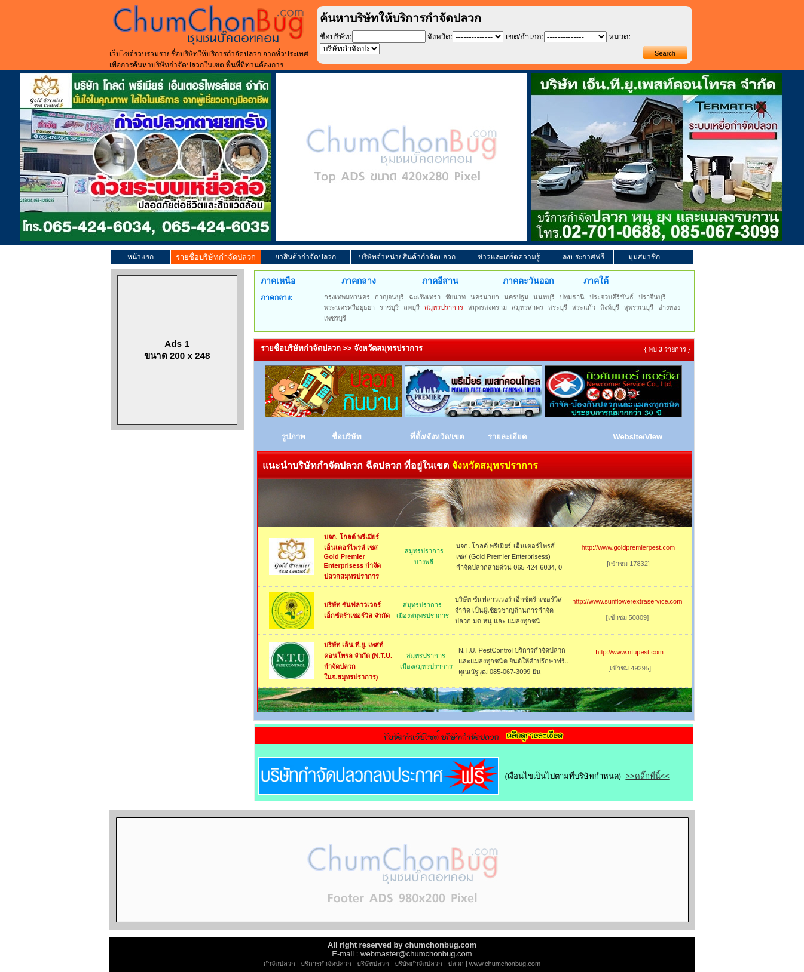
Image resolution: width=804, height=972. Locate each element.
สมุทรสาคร (527, 307)
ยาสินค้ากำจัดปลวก (305, 257)
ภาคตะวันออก (528, 280)
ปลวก (456, 963)
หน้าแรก (140, 257)
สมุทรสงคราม (487, 307)
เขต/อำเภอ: (525, 36)
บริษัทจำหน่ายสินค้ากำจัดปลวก (407, 257)
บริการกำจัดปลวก (326, 963)
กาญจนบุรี (389, 296)
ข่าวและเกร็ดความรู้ (509, 257)
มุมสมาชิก (644, 257)
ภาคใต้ (596, 280)
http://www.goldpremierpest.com (628, 547)
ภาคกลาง (358, 280)
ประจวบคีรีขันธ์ (611, 296)
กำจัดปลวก (279, 963)
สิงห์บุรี (609, 307)
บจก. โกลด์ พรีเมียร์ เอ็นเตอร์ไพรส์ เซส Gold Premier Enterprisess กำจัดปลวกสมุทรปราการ (352, 556)
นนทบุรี (544, 296)
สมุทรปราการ (443, 307)
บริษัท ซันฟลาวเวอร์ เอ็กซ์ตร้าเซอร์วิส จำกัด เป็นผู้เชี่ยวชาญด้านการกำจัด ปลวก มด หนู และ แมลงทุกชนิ (508, 610)
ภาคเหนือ (278, 280)
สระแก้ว (583, 307)
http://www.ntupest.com (629, 652)
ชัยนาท (455, 296)
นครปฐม (516, 296)
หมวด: (620, 36)
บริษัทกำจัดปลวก (418, 963)
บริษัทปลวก (373, 963)
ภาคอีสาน (440, 280)
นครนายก (484, 296)
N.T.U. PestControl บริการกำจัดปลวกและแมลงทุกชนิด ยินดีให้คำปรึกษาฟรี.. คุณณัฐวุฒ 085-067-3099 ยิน (513, 661)
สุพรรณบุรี (638, 307)
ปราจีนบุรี (652, 296)
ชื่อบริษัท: (336, 36)
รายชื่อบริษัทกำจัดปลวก (216, 257)
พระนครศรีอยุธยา (349, 307)
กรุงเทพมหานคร (347, 296)
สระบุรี (557, 307)
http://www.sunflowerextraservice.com (627, 601)
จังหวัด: (440, 36)
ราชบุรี (389, 307)
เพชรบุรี (335, 318)
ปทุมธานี (572, 296)
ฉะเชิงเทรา (425, 296)
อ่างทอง (669, 307)
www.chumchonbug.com (504, 963)
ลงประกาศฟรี (583, 257)
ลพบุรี (411, 307)
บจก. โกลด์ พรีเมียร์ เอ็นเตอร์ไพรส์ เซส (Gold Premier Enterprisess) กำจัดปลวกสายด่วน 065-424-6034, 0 (509, 556)
